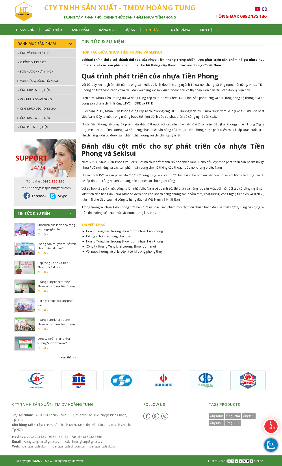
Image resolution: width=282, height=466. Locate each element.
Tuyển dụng (179, 29)
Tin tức (152, 29)
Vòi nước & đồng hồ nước (38, 81)
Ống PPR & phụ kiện (32, 127)
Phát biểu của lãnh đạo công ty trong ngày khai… (56, 227)
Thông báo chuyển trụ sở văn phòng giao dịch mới (56, 246)
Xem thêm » (68, 357)
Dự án (130, 29)
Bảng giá (107, 29)
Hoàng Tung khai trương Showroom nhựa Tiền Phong (56, 284)
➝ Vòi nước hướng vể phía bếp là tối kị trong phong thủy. (122, 251)
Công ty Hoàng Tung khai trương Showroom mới (53, 341)
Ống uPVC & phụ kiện (33, 118)
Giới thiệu (53, 29)
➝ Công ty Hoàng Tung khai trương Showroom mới (119, 246)
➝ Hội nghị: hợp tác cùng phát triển (107, 236)
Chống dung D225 (31, 62)
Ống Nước (216, 416)
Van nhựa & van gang (34, 99)
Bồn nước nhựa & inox (35, 71)
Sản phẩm (80, 29)
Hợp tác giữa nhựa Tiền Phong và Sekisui (52, 265)
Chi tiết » (42, 234)
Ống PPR (248, 416)
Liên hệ (206, 29)
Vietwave (77, 461)
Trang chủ (24, 29)
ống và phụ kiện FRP (33, 53)
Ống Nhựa (233, 416)
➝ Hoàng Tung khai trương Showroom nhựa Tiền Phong (122, 231)
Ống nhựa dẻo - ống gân (37, 108)
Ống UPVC (216, 423)
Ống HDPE (233, 423)
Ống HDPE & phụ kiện (33, 90)
